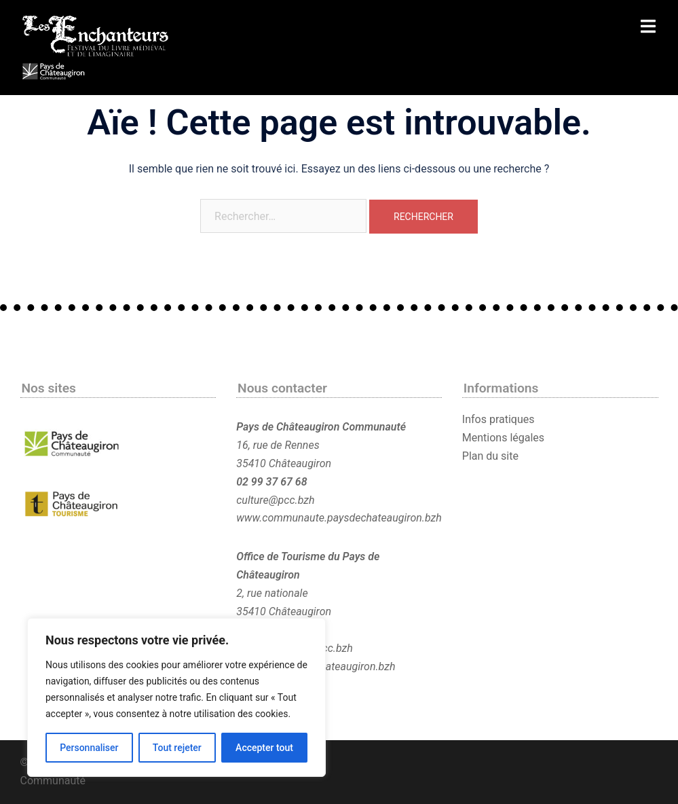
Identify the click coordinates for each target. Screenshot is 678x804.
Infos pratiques (498, 419)
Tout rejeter (177, 747)
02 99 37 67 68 (271, 481)
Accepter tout (264, 747)
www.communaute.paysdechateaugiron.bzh (339, 517)
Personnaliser (89, 747)
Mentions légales (503, 437)
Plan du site (490, 456)
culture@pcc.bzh (275, 500)
